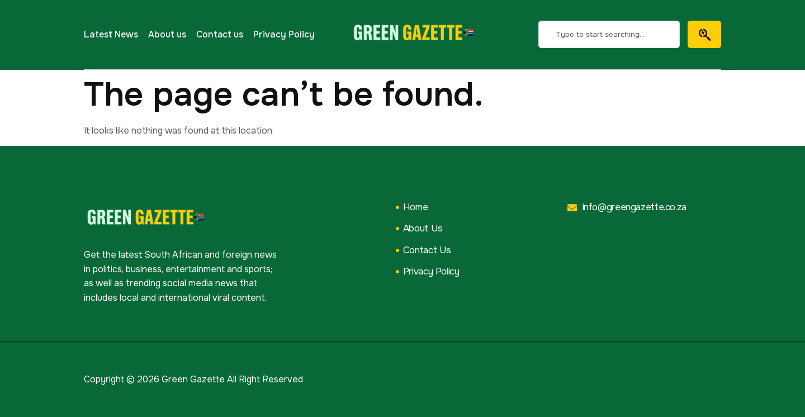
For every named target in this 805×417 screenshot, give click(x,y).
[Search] (704, 34)
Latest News (111, 34)
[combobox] (609, 34)
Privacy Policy (284, 34)
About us (167, 34)
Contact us (220, 34)
